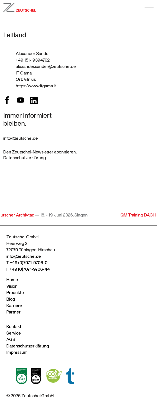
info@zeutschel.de (20, 138)
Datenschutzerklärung (24, 158)
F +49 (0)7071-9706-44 (28, 269)
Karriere (14, 305)
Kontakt (13, 326)
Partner (13, 312)
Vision (12, 286)
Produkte (15, 292)
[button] (9, 398)
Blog (10, 299)
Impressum (17, 352)
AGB (10, 339)
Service (13, 333)
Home (12, 280)
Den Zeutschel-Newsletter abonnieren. (40, 152)
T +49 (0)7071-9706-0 (26, 263)
